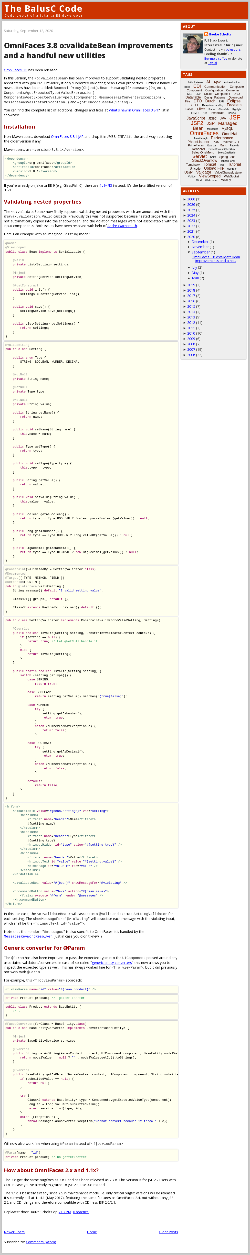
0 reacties (81, 1212)
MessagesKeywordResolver (28, 936)
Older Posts (168, 1232)
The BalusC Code (43, 8)
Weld (199, 180)
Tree (221, 165)
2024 (191, 215)
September (201, 252)
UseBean (232, 168)
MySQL (227, 129)
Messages (212, 129)
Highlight (236, 109)
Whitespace (211, 180)
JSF (234, 117)
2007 (191, 349)
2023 (191, 220)
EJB (189, 105)
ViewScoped (210, 176)
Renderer (198, 149)
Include (232, 113)
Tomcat (210, 164)
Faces (190, 109)
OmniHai (229, 134)
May (195, 272)
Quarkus (211, 145)
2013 (191, 317)
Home (92, 1232)
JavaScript (196, 118)
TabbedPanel (228, 161)
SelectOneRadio (227, 152)
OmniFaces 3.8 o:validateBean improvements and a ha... (216, 259)
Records (234, 145)
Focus (211, 109)
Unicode (195, 168)
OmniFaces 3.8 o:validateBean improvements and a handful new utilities (88, 50)
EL (197, 105)
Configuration (214, 90)
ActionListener (195, 82)
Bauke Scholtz (220, 34)
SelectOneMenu (202, 152)
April (195, 278)
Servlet (199, 156)
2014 (191, 311)
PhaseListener (198, 142)
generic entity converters (112, 962)
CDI (197, 86)
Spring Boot (227, 157)
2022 (191, 226)
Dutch (210, 101)
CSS (189, 94)
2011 (191, 328)
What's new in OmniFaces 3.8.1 (133, 110)
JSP (211, 123)
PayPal (212, 63)
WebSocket (231, 176)
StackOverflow (204, 160)
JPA (223, 118)
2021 (191, 231)
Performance (222, 138)
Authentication (232, 82)
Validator (203, 172)
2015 (191, 306)
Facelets (234, 105)
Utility (188, 172)
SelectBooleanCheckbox (221, 149)
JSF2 (197, 123)
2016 (191, 301)
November (200, 246)
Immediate (217, 113)
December (200, 241)
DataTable (193, 97)
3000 (191, 199)
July (194, 267)
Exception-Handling (212, 105)
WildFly (226, 180)
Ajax (216, 82)
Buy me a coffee (215, 58)
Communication (215, 86)
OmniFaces (204, 133)
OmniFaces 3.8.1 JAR (67, 136)
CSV (198, 94)
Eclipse (234, 101)
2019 (191, 285)
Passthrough (201, 138)
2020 (191, 236)
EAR (221, 101)
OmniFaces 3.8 (15, 70)
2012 (191, 322)
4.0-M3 (105, 185)
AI (208, 82)
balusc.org (233, 49)
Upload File (214, 168)
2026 (191, 204)
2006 (191, 354)
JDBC (212, 118)
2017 (191, 295)
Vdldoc (192, 176)
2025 (191, 209)
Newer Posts (14, 1232)
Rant (223, 145)
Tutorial (234, 164)
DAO (236, 94)
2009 (191, 338)
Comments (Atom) (41, 1242)
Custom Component (217, 94)
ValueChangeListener (229, 172)
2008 (191, 344)
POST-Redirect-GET (226, 142)
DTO (198, 101)
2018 (191, 290)
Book (187, 87)
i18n (205, 113)
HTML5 (195, 113)
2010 (191, 333)
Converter (232, 90)
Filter (201, 109)
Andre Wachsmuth (122, 225)
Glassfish (224, 109)
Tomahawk (193, 164)
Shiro (213, 157)
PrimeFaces (196, 145)
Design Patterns (214, 97)
